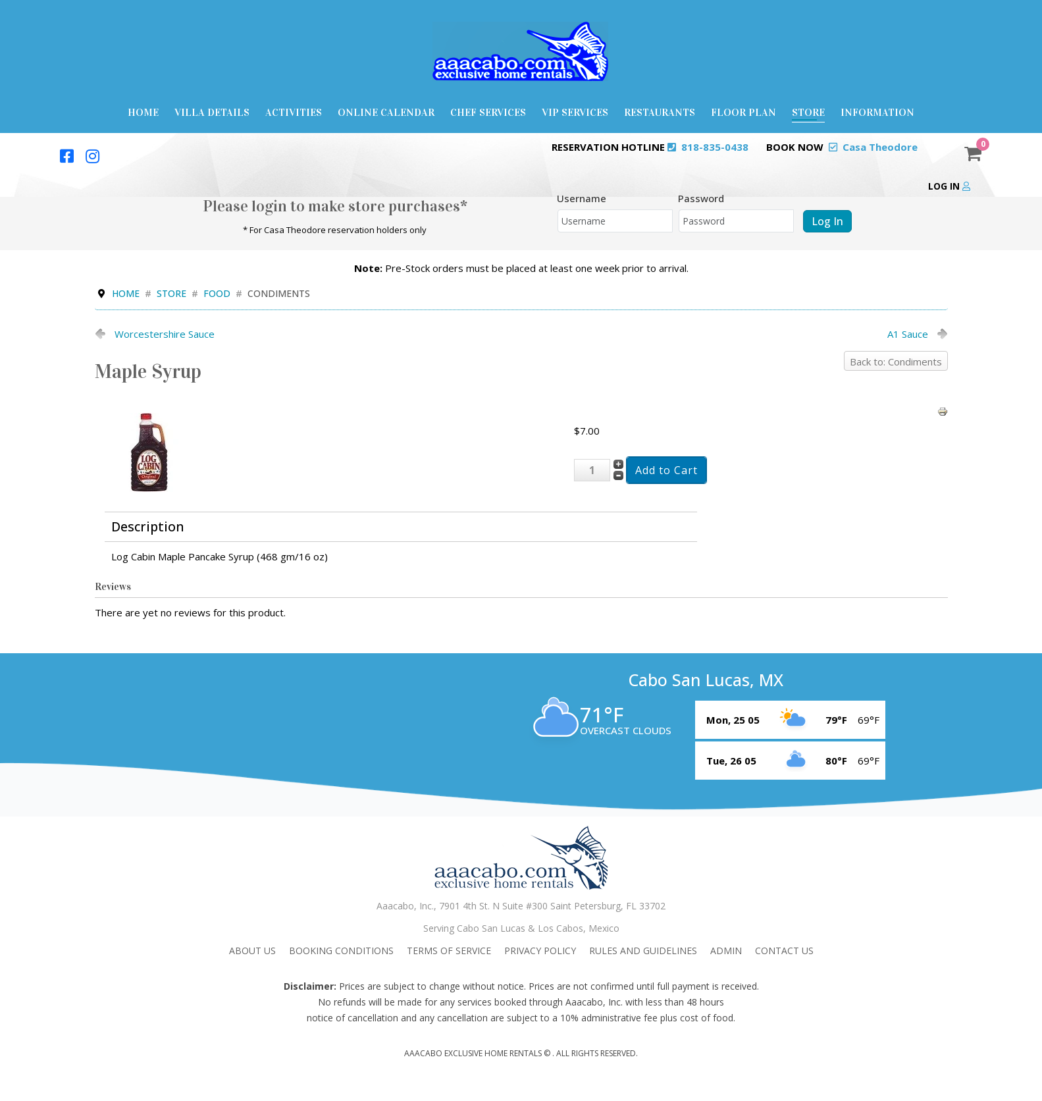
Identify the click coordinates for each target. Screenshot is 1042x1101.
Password (701, 198)
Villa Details (211, 112)
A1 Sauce (907, 333)
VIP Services (575, 112)
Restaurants (659, 112)
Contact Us (784, 950)
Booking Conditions (341, 950)
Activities (293, 112)
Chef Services (488, 112)
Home (143, 112)
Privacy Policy (540, 950)
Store (808, 112)
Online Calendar (386, 112)
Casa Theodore (880, 146)
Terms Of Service (449, 950)
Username (581, 198)
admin (726, 950)
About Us (252, 950)
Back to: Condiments (896, 361)
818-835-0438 (714, 146)
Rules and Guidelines (643, 950)
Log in (949, 186)
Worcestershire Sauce (165, 333)
